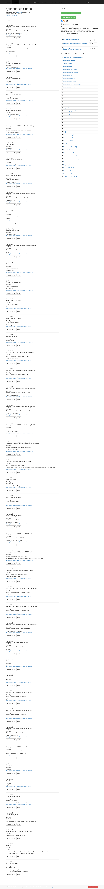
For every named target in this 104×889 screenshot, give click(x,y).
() (18, 37)
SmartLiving (93, 887)
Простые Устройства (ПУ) (70, 147)
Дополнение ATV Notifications (71, 120)
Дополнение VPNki (68, 138)
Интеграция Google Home (70, 129)
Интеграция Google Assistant (70, 156)
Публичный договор (51, 887)
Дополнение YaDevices (69, 60)
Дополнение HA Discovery (70, 69)
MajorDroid (66, 144)
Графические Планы (68, 132)
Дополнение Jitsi (67, 123)
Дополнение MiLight (68, 135)
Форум (60, 2)
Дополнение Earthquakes (69, 81)
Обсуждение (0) (11, 37)
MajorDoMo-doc (67, 99)
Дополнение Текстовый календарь (72, 84)
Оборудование (35, 2)
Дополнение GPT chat (69, 87)
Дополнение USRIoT (68, 126)
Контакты (42, 887)
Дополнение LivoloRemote (70, 153)
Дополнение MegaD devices (70, 72)
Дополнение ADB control (69, 93)
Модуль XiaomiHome (68, 108)
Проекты (16, 2)
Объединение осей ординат (71, 39)
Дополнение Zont (67, 90)
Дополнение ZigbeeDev (69, 78)
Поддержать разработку (68, 17)
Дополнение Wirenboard (69, 102)
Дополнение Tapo (67, 75)
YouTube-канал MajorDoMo (70, 176)
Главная (9, 2)
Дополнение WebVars (69, 105)
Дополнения (45, 2)
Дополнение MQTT (68, 66)
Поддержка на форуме (69, 173)
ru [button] (97, 2)
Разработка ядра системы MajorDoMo (73, 57)
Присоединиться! (88, 2)
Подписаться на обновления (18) (71, 13)
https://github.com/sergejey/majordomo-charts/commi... (19, 34)
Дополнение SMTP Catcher (70, 141)
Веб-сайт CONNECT (68, 167)
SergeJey (19, 12)
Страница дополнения (11, 15)
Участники (53, 2)
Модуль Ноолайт (67, 63)
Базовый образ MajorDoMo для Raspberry (74, 114)
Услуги (22, 2)
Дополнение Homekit (68, 96)
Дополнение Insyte (68, 161)
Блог (28, 2)
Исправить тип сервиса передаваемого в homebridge (77, 158)
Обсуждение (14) (11, 223)
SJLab (12, 887)
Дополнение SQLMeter (69, 117)
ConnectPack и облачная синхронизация (73, 150)
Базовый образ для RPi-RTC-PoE (72, 111)
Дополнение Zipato (68, 170)
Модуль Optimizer (67, 164)
